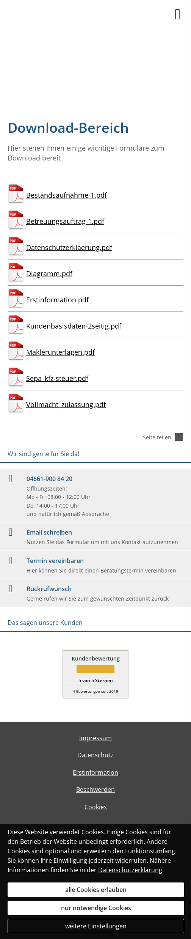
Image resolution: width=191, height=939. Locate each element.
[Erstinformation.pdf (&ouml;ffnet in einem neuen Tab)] (95, 296)
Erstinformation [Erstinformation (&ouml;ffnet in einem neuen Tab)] (95, 772)
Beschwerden (95, 789)
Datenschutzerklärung (130, 870)
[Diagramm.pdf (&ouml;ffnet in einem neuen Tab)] (95, 270)
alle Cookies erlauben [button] (96, 890)
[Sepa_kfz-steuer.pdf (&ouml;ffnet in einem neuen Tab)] (95, 375)
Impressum (95, 738)
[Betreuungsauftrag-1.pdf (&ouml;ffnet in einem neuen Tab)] (95, 218)
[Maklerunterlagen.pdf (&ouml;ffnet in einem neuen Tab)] (95, 349)
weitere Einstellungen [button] (96, 926)
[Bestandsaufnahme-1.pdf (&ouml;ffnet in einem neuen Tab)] (95, 192)
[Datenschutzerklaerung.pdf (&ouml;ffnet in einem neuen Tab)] (95, 244)
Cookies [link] (96, 807)
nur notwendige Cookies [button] (96, 908)
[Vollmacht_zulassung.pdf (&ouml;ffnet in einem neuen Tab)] (95, 401)
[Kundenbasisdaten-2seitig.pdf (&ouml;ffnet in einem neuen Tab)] (95, 323)
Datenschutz (95, 755)
